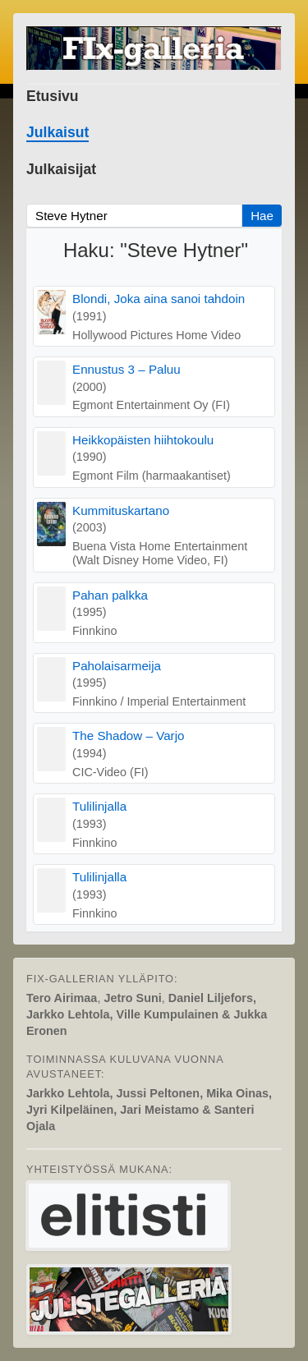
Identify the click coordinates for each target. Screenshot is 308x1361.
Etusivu (52, 96)
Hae (262, 216)
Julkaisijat (61, 169)
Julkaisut (57, 132)
